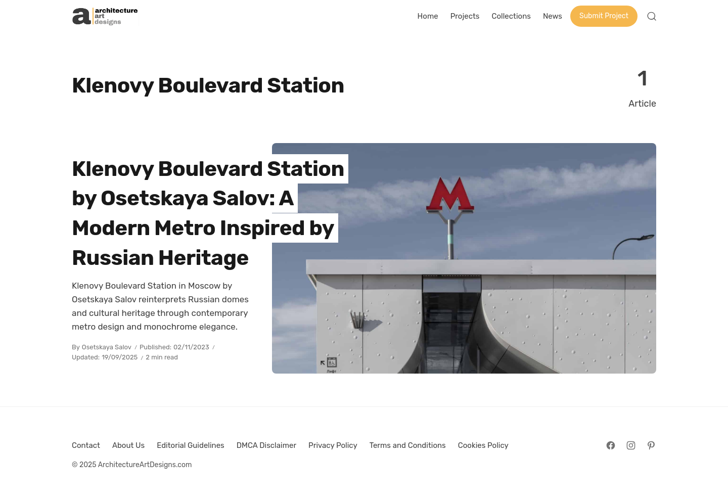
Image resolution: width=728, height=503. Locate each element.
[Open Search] (652, 16)
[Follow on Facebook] (611, 445)
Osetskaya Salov (106, 347)
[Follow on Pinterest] (651, 445)
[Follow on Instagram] (631, 445)
